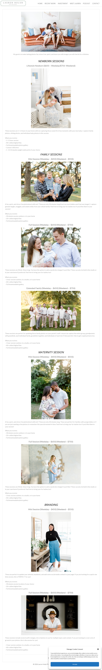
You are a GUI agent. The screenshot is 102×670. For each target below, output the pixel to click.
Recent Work (50, 3)
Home (40, 3)
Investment (63, 3)
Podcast (86, 3)
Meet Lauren (75, 3)
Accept (75, 664)
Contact (96, 3)
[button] (98, 649)
